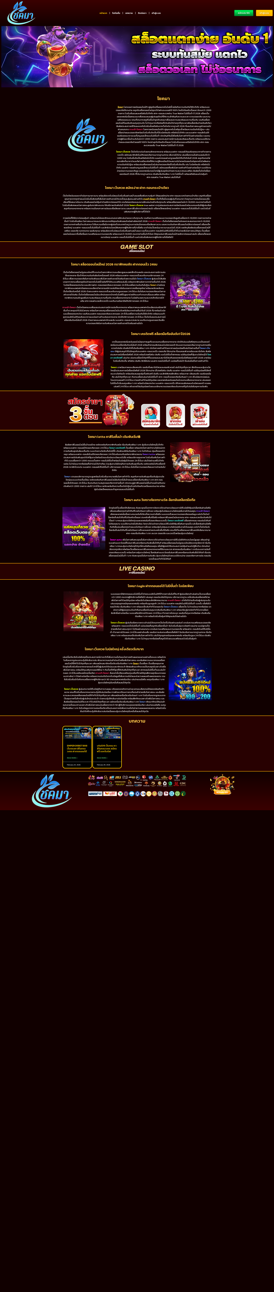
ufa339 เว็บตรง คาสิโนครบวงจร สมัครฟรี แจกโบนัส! (107, 765)
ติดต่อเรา (142, 13)
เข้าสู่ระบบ (156, 13)
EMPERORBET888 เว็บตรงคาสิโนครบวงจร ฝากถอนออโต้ (77, 765)
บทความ (129, 13)
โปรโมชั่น (116, 13)
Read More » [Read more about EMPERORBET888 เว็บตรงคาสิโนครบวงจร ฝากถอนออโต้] (72, 775)
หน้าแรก (103, 13)
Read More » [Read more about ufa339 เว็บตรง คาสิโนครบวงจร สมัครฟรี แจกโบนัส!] (102, 775)
